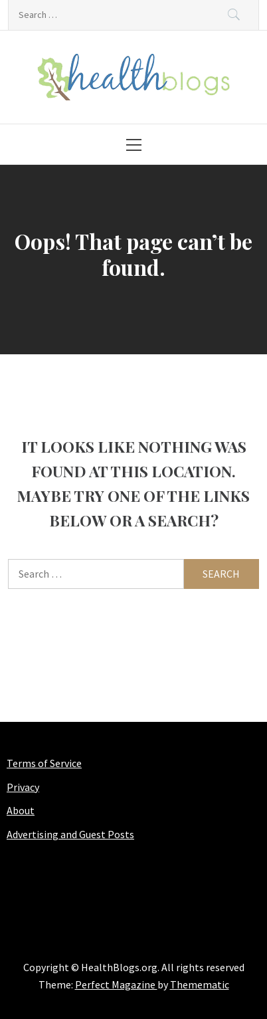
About (21, 810)
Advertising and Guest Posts (70, 834)
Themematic (199, 984)
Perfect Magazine (116, 984)
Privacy (23, 787)
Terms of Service (44, 763)
